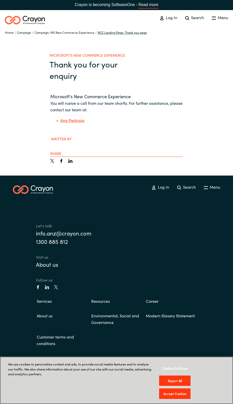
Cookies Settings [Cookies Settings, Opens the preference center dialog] (175, 367)
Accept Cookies (175, 393)
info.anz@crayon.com (63, 233)
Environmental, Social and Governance (115, 319)
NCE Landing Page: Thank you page (122, 32)
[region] (116, 380)
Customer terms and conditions (55, 340)
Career (152, 301)
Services (44, 301)
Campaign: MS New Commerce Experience (64, 32)
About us (47, 264)
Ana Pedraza (72, 120)
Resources (100, 301)
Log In (168, 17)
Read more (148, 5)
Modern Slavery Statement (170, 315)
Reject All (175, 380)
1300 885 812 (52, 241)
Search (194, 17)
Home (9, 32)
